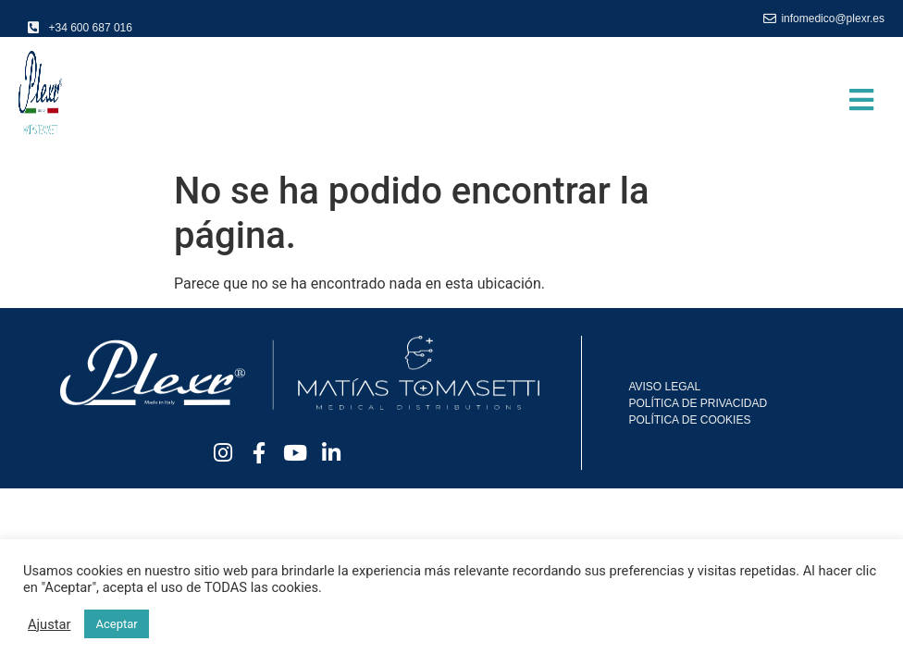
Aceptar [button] (116, 624)
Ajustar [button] (49, 624)
